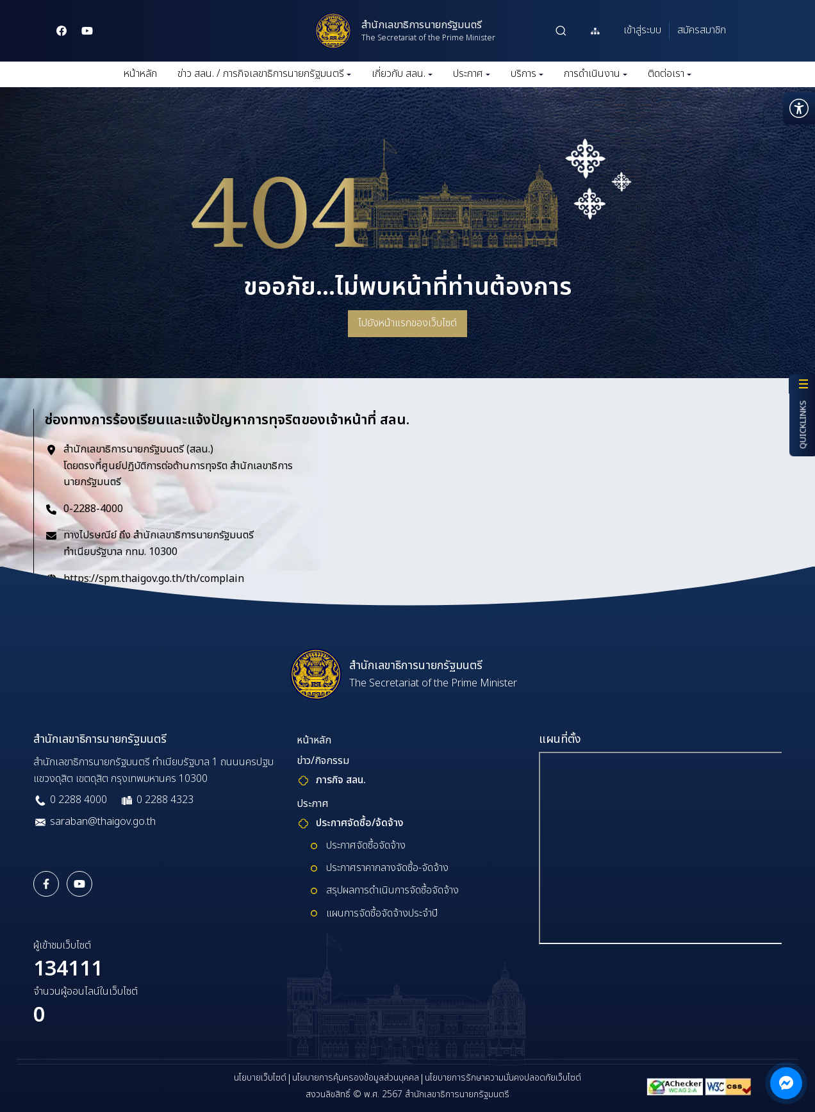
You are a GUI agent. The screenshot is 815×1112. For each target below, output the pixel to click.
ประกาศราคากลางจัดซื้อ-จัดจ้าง (387, 867)
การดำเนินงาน (595, 73)
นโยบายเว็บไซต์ (260, 1077)
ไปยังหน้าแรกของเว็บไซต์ (407, 323)
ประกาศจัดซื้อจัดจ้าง (366, 845)
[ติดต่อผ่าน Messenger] (786, 1083)
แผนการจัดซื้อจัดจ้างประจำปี (382, 913)
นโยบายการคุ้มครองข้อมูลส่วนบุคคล (355, 1077)
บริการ (527, 73)
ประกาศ (471, 73)
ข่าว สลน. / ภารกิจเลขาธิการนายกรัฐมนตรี (264, 73)
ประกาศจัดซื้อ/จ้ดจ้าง (360, 823)
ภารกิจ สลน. (341, 780)
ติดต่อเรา (669, 73)
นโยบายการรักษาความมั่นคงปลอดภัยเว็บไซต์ (503, 1077)
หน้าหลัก (140, 73)
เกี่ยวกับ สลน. (402, 73)
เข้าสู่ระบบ (642, 30)
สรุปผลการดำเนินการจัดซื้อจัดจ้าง (392, 890)
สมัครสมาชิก (701, 30)
